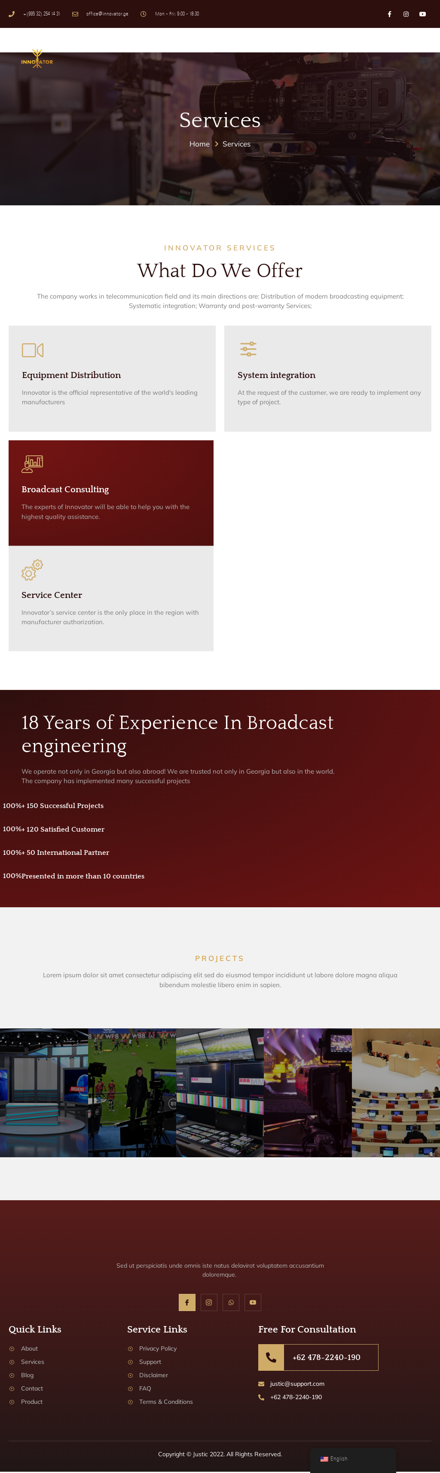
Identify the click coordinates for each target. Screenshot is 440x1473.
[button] (424, 59)
